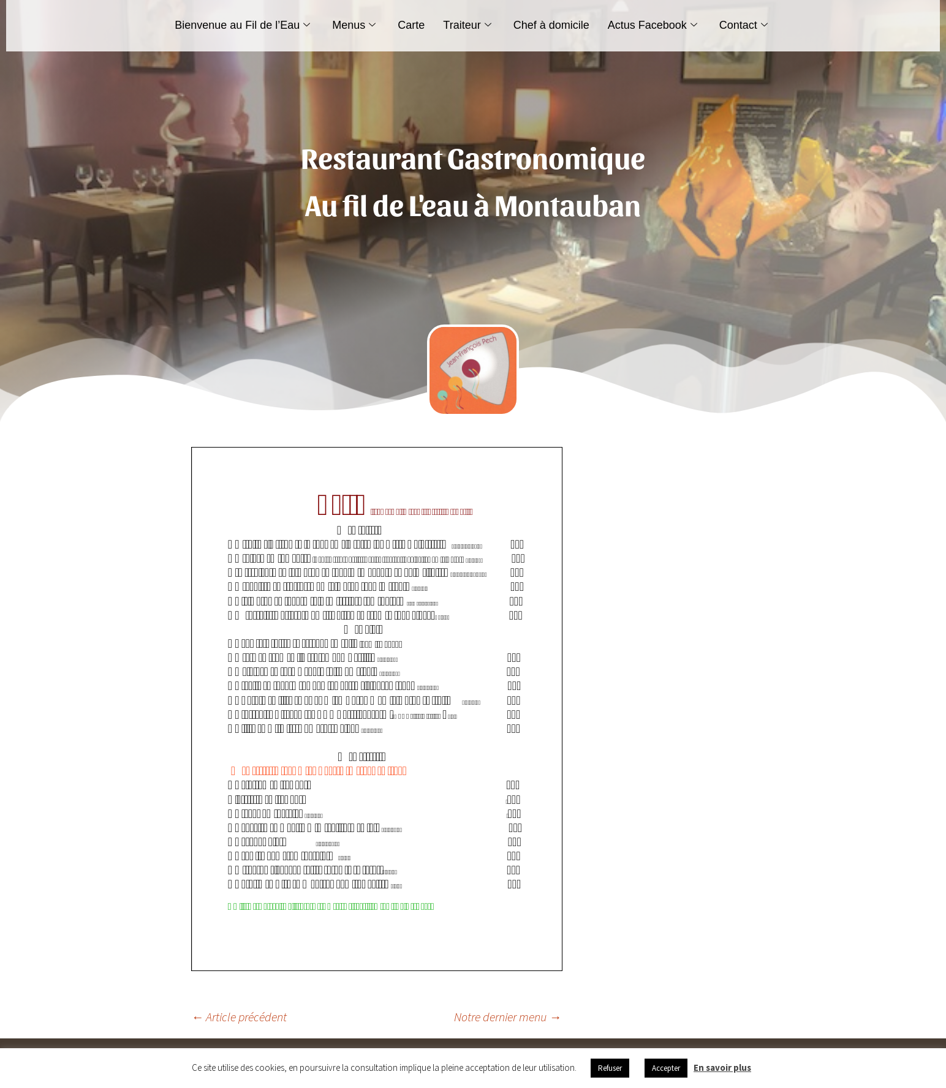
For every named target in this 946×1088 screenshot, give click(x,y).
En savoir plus (722, 1067)
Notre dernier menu (507, 1016)
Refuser (610, 1068)
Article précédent (239, 1016)
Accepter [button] (666, 1068)
